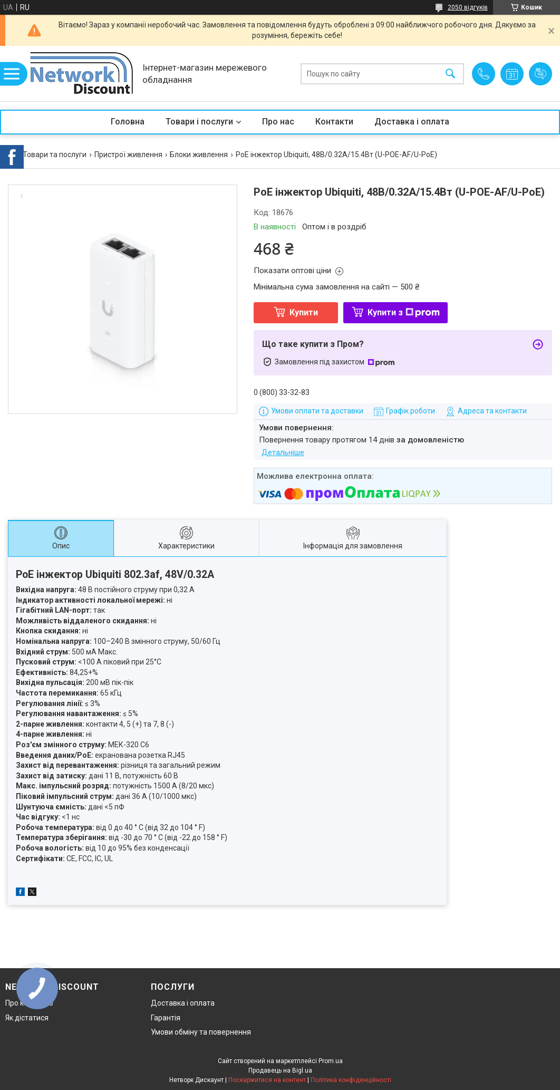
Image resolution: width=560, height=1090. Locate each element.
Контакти (334, 122)
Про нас (278, 122)
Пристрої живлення (128, 154)
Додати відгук (540, 73)
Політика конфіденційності (351, 1080)
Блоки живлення (199, 154)
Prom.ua (330, 1061)
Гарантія (165, 1018)
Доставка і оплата (411, 122)
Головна (127, 122)
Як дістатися (27, 1018)
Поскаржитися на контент (267, 1080)
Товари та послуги (54, 154)
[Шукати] (450, 73)
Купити (303, 312)
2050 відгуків (468, 7)
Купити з (404, 312)
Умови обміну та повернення (201, 1032)
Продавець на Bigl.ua (280, 1070)
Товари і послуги (199, 122)
